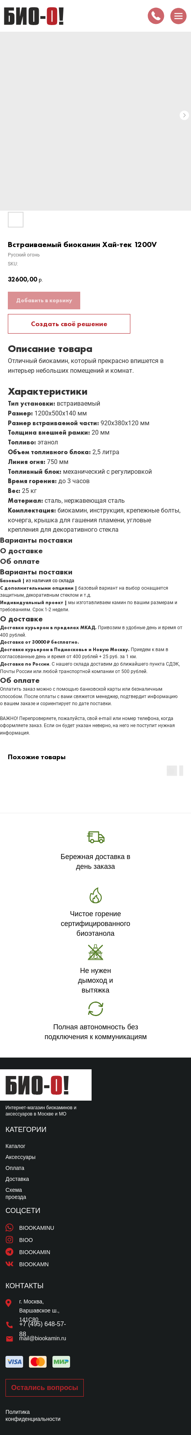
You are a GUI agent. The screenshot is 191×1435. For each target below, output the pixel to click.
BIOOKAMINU (36, 1228)
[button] (44, 1388)
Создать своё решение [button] (69, 323)
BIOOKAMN (34, 1264)
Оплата (14, 1168)
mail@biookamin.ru (42, 1338)
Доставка (17, 1179)
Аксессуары (20, 1157)
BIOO (26, 1240)
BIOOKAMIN (34, 1252)
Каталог (15, 1146)
